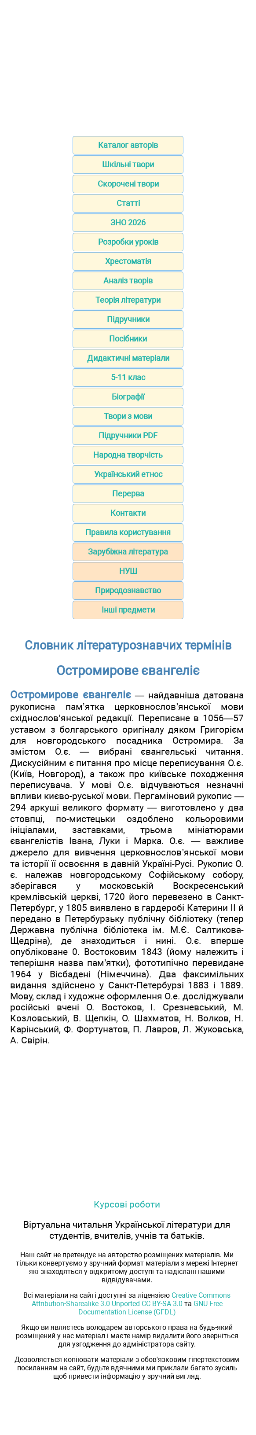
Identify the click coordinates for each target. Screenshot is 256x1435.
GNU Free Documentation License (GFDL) (150, 1307)
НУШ (128, 571)
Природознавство (128, 590)
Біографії (128, 396)
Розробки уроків (128, 241)
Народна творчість (128, 454)
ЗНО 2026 (128, 222)
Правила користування (128, 532)
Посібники (128, 338)
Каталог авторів (128, 145)
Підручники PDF (128, 435)
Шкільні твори (128, 164)
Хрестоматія (128, 261)
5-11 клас (128, 377)
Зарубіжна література (128, 551)
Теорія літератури (128, 300)
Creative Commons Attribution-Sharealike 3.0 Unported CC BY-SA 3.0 (131, 1299)
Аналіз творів (128, 280)
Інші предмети (128, 609)
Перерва (128, 493)
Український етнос (128, 474)
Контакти (128, 512)
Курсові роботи (127, 1204)
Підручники (128, 319)
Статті (128, 203)
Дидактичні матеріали (128, 358)
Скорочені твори (128, 183)
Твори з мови (128, 416)
